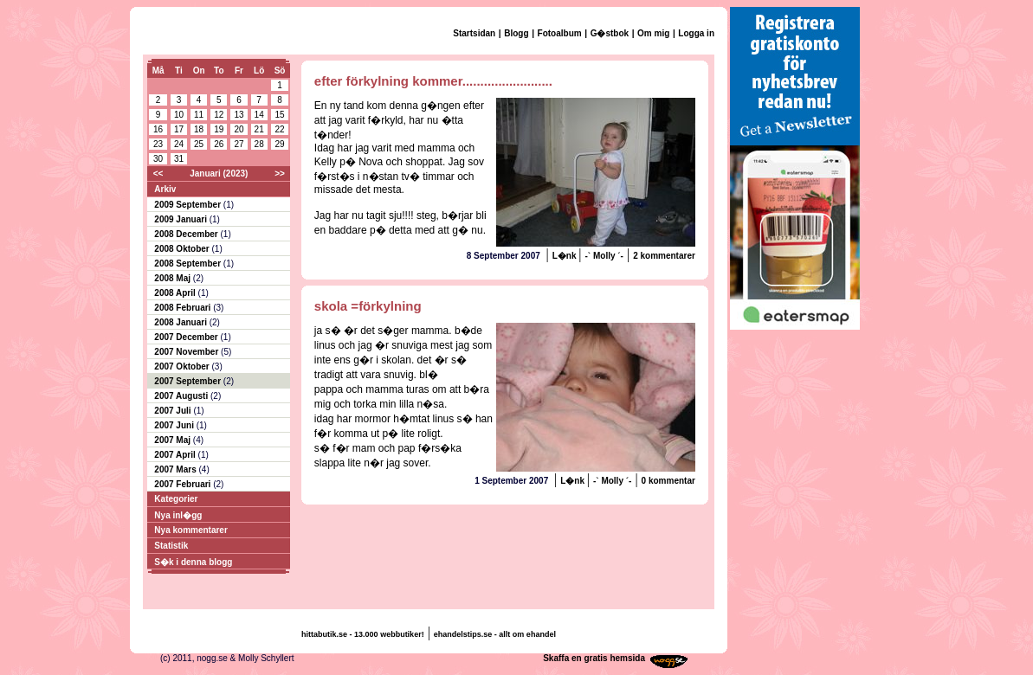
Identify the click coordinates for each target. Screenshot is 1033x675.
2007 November (187, 352)
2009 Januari (181, 219)
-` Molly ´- (604, 255)
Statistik (171, 545)
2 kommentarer (664, 255)
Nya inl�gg (178, 515)
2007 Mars (176, 469)
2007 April (175, 455)
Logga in (696, 33)
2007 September (188, 381)
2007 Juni (175, 425)
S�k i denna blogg (193, 562)
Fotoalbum (560, 33)
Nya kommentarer (190, 530)
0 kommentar (668, 480)
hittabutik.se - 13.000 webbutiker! (362, 634)
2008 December (187, 234)
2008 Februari (183, 307)
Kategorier (175, 499)
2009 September (188, 204)
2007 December (187, 337)
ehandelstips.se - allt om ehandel (495, 634)
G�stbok (610, 33)
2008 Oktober (182, 249)
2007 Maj (173, 440)
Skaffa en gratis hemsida (594, 658)
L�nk (565, 255)
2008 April (175, 293)
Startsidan (474, 33)
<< (158, 173)
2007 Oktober (182, 366)
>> (279, 173)
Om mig (653, 33)
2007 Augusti (182, 396)
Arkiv (165, 189)
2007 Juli (173, 410)
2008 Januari (181, 322)
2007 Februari (183, 484)
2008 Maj (173, 278)
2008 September (188, 263)
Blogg (516, 33)
